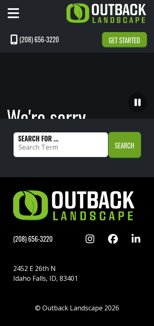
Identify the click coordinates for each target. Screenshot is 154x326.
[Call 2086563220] (52, 39)
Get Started (124, 40)
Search (124, 145)
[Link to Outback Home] (107, 13)
